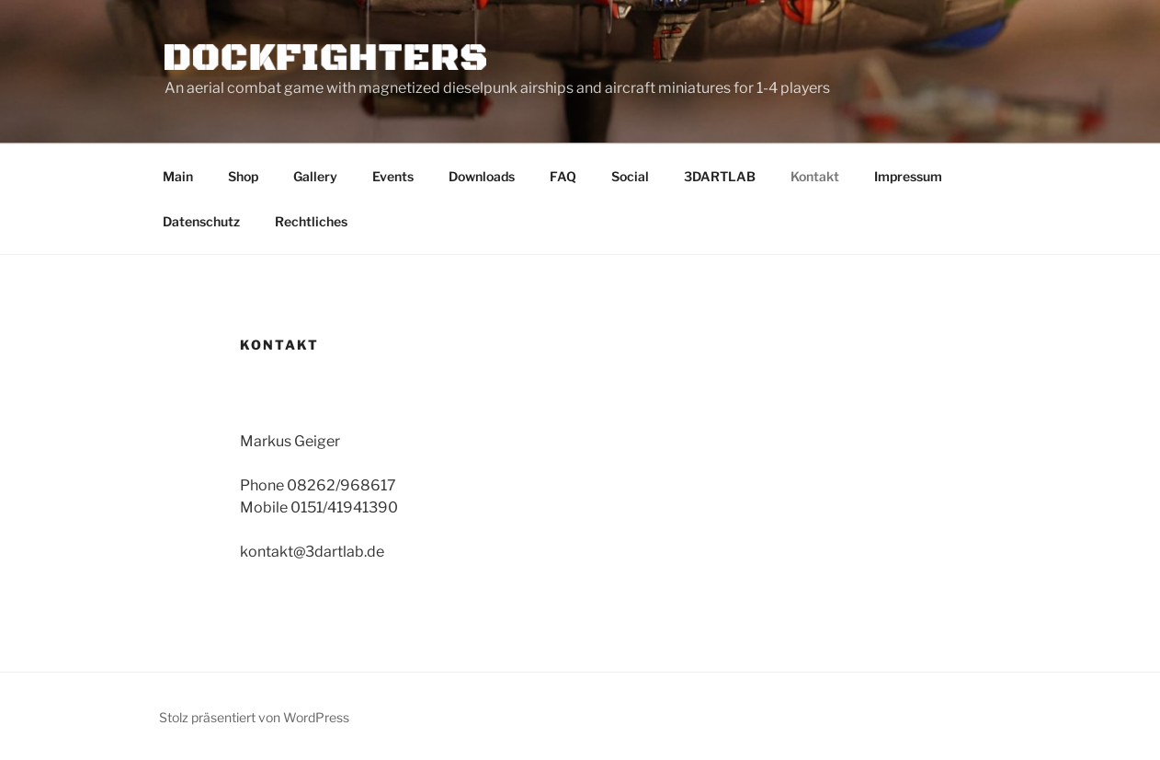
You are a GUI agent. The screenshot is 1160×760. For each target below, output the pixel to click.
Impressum (908, 176)
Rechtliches (311, 221)
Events (393, 176)
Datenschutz (201, 221)
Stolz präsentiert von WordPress (254, 717)
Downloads (482, 176)
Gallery (315, 176)
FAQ (563, 176)
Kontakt (814, 176)
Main (178, 176)
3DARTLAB (720, 176)
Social (630, 176)
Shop (243, 176)
